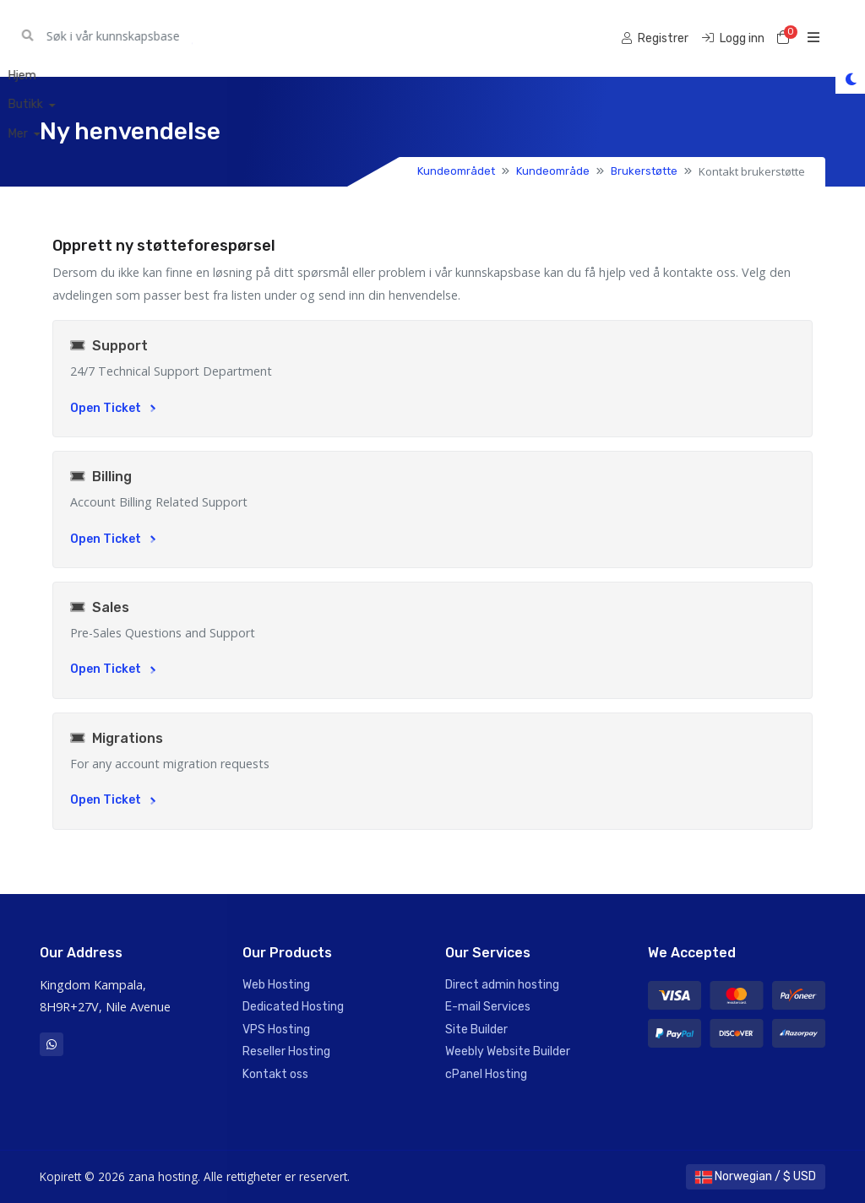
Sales (99, 607)
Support (109, 346)
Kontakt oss (275, 1074)
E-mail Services (487, 1007)
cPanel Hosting (486, 1074)
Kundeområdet (456, 171)
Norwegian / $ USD (755, 1176)
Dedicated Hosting (293, 1007)
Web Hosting (276, 985)
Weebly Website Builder (507, 1051)
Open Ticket (112, 408)
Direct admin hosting (502, 985)
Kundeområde (553, 171)
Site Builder (476, 1029)
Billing (101, 477)
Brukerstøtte (644, 171)
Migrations (116, 738)
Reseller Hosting (286, 1051)
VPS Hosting (276, 1029)
